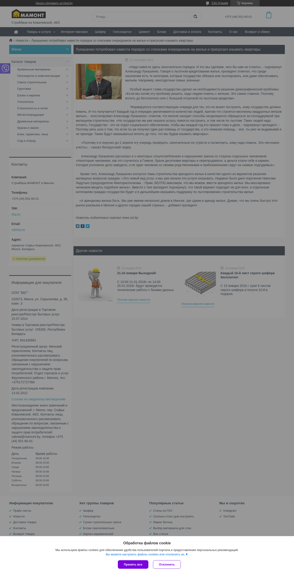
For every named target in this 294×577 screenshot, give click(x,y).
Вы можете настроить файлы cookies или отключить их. (145, 554)
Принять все (133, 564)
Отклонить (167, 564)
